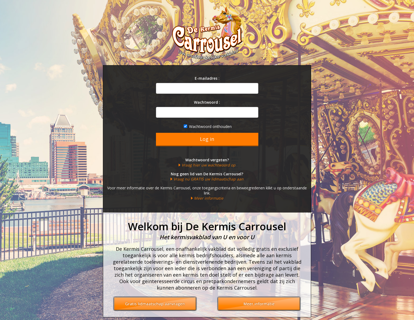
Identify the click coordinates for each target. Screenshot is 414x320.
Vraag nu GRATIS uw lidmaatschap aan (208, 179)
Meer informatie (208, 198)
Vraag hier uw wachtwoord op (208, 165)
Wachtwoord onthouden (208, 126)
